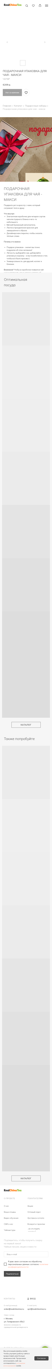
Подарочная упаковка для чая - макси (24, 109)
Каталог (18, 105)
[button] (26, 5)
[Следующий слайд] (44, 42)
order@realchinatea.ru (14, 1309)
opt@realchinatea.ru (36, 1309)
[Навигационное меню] (46, 6)
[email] (26, 1254)
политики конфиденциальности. (28, 1265)
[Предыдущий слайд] (7, 42)
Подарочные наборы (35, 105)
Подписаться (12, 1274)
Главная (7, 105)
